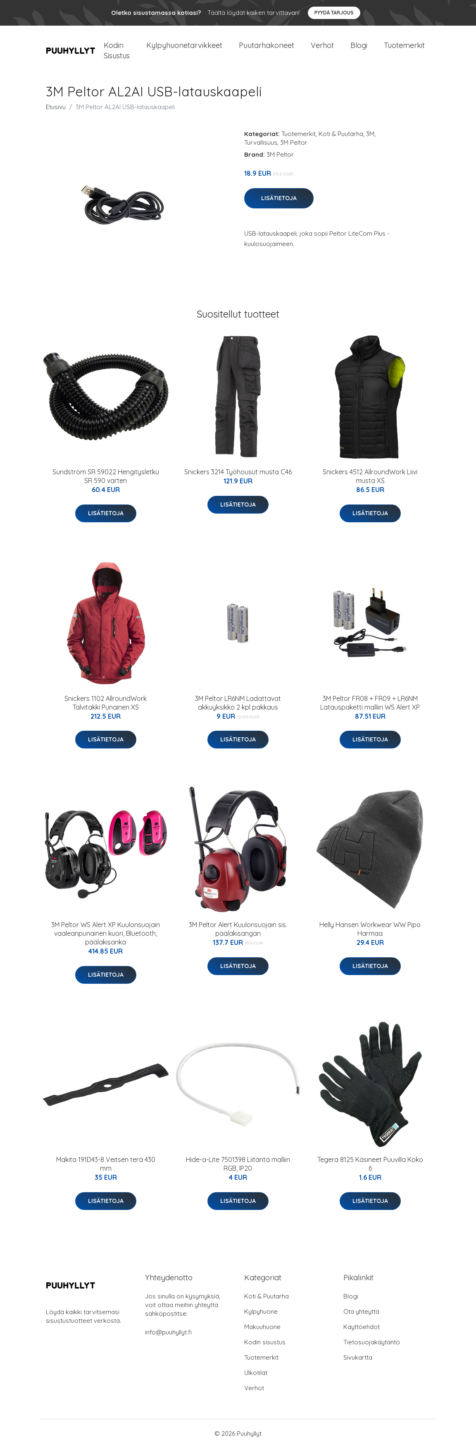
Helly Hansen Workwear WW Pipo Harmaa (370, 937)
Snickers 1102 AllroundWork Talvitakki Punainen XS (105, 711)
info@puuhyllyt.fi (168, 1340)
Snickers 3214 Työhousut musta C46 (238, 480)
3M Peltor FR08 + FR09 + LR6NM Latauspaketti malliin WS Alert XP (370, 711)
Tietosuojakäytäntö (371, 1350)
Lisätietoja (279, 206)
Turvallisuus (260, 151)
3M (370, 142)
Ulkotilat (255, 1381)
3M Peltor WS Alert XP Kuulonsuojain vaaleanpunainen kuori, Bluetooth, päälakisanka (105, 941)
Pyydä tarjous (334, 13)
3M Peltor (293, 151)
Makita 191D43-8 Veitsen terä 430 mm (105, 1172)
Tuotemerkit (404, 49)
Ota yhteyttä (361, 1320)
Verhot (322, 49)
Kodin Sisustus (117, 55)
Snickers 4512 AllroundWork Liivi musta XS (370, 484)
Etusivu (56, 115)
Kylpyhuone (261, 1320)
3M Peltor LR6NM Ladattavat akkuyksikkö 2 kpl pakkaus (238, 711)
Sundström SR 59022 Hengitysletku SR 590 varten (105, 484)
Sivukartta (357, 1366)
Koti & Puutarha (341, 142)
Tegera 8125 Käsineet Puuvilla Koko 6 (370, 1172)
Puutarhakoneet (266, 49)
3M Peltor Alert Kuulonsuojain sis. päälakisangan (238, 937)
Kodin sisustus (265, 1350)
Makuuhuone (262, 1335)
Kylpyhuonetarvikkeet (184, 49)
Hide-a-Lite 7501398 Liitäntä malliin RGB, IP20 (238, 1172)
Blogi (358, 49)
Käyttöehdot (361, 1335)
